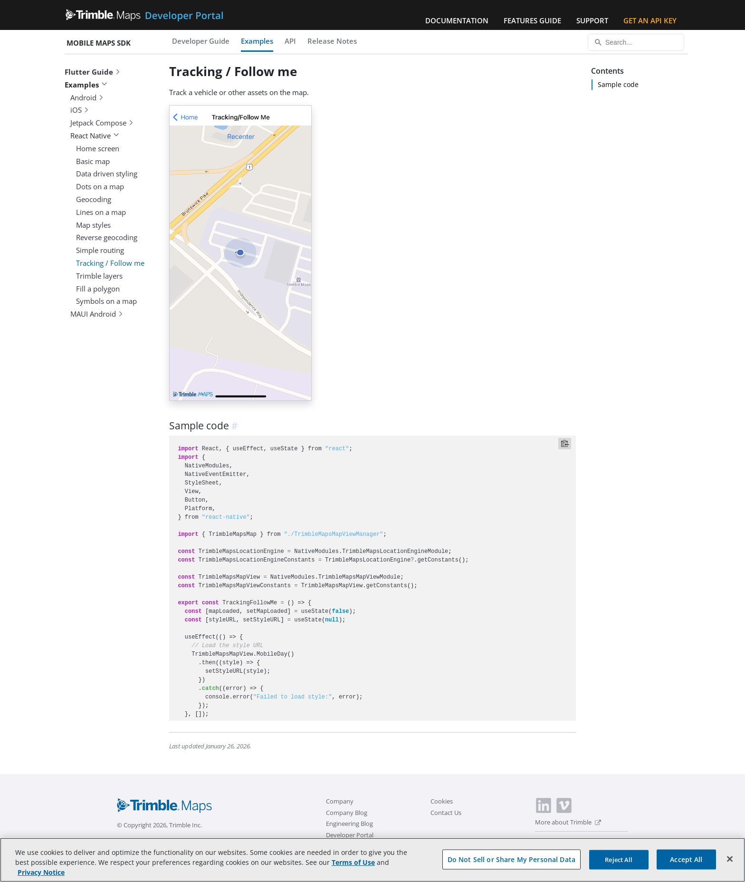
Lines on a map (101, 212)
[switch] (541, 842)
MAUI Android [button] (97, 314)
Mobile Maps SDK (99, 43)
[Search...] (636, 42)
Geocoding (93, 199)
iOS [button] (79, 110)
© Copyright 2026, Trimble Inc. (159, 825)
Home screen (97, 148)
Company (339, 801)
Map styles (93, 225)
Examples (257, 41)
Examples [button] (86, 84)
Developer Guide (200, 41)
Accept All (686, 864)
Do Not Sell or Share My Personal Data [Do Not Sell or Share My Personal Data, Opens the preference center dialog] (511, 864)
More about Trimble (568, 822)
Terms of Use (353, 867)
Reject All (618, 865)
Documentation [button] (456, 20)
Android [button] (87, 97)
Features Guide (532, 20)
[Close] (729, 864)
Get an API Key (650, 20)
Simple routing (100, 250)
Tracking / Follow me (110, 263)
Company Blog (346, 812)
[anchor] (236, 425)
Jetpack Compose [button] (102, 122)
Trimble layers (99, 276)
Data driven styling (106, 173)
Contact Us (445, 812)
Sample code (618, 84)
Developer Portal (349, 835)
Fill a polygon (98, 288)
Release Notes (332, 41)
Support (592, 20)
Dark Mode (565, 840)
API (290, 41)
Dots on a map (100, 186)
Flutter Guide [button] (93, 72)
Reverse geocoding (106, 237)
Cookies (441, 801)
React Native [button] (94, 135)
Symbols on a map (106, 301)
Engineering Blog (349, 823)
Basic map (93, 161)
